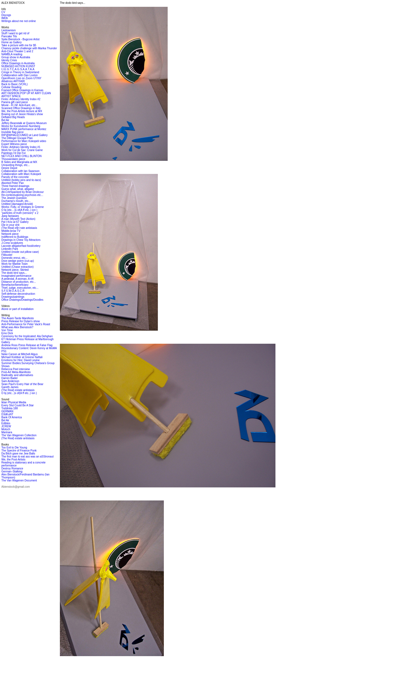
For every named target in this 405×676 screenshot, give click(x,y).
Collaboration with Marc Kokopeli (21, 174)
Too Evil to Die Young (14, 447)
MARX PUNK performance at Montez (23, 129)
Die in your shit (10, 224)
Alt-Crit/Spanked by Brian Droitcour (22, 191)
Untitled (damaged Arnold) (17, 203)
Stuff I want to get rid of (15, 33)
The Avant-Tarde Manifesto (17, 318)
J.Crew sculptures (12, 242)
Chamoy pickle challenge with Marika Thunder (29, 48)
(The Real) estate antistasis (18, 390)
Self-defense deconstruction (18, 293)
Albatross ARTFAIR (13, 81)
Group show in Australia (15, 57)
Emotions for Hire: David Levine (20, 360)
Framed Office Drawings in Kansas (22, 90)
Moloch (5, 429)
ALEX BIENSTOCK (13, 2)
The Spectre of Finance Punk (19, 450)
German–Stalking (11, 471)
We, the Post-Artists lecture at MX (21, 111)
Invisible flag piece (12, 132)
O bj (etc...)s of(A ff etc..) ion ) (19, 393)
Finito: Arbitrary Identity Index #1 (20, 147)
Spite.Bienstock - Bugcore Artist (20, 39)
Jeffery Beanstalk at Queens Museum (24, 123)
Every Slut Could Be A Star (17, 405)
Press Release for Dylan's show (20, 321)
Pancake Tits (9, 36)
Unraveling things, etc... (15, 165)
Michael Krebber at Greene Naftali (21, 357)
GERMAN (7, 411)
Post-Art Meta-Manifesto (16, 372)
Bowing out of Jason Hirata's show (22, 114)
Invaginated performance (16, 275)
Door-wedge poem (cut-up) (17, 260)
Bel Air (5, 120)
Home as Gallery (11, 42)
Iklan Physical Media (13, 402)
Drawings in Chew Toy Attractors (21, 239)
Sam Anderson (10, 381)
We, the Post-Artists (13, 459)
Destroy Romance (12, 468)
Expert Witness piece (14, 144)
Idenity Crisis (9, 60)
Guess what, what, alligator (17, 189)
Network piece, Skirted (15, 269)
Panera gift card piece (14, 102)
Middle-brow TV (10, 230)
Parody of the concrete (15, 177)
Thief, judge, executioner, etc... (19, 287)
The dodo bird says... (14, 272)
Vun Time (7, 330)
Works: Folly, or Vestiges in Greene (22, 206)
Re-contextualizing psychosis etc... (22, 194)
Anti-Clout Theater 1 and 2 (17, 51)
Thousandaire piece (13, 159)
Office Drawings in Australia (18, 63)
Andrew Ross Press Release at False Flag (27, 345)
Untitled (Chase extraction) (17, 266)
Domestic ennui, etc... (14, 257)
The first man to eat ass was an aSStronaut (27, 456)
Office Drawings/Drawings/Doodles (22, 299)
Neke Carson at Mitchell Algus (19, 354)
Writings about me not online (18, 21)
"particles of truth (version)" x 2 (19, 212)
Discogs (6, 15)
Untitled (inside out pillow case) (20, 251)
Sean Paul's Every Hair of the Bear (22, 384)
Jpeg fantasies (10, 215)
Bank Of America (11, 417)
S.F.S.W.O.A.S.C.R (12, 290)
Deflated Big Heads (13, 117)
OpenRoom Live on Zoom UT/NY (21, 78)
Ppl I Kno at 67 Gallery (15, 221)
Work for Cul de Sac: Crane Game (22, 150)
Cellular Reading (11, 87)
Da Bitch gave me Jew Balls (18, 453)
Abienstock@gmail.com (15, 486)
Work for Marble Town (14, 263)
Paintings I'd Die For (13, 153)
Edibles (5, 423)
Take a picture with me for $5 (18, 45)
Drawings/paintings (12, 296)
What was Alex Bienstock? (17, 327)
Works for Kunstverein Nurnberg (20, 126)
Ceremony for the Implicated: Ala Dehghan (27, 336)
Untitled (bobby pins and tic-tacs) (21, 180)
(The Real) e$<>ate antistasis (19, 227)
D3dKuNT (7, 414)
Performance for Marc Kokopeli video (23, 141)
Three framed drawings (15, 186)
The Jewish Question (14, 197)
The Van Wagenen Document (19, 480)
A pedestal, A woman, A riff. (17, 278)
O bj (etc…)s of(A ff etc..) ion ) (19, 209)
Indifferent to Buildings (14, 236)
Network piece (10, 233)
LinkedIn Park (9, 248)
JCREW (6, 426)
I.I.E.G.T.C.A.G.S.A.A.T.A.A (17, 69)
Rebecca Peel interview (15, 369)
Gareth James (10, 387)
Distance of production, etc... (18, 281)
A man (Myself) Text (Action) (18, 218)
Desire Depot (9, 168)
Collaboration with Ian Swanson (20, 171)
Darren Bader (9, 378)
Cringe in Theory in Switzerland (20, 72)
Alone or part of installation (17, 309)
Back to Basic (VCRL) (14, 84)
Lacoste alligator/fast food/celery (20, 245)
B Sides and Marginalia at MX (19, 162)
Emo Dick (7, 333)
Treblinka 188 (9, 408)
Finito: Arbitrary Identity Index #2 (20, 99)
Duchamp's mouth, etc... (16, 200)
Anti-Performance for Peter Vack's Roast (25, 324)
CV (3, 12)
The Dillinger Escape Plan (17, 138)
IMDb (4, 18)
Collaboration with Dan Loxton (19, 75)
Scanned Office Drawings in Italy (21, 108)
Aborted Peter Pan (12, 183)
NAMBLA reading (11, 54)
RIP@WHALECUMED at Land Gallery (24, 135)
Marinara (6, 432)
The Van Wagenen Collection (18, 435)
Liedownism (8, 30)
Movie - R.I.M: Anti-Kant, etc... (19, 105)
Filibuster (7, 254)
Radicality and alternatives (17, 375)
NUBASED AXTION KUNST (18, 66)
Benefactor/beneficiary (15, 284)
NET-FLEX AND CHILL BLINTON (21, 156)
